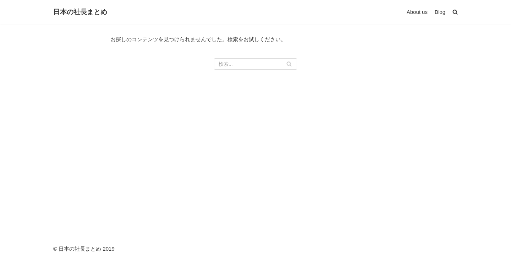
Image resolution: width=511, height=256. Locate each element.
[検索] (255, 64)
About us (417, 12)
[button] (455, 12)
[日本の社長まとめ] (80, 12)
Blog (440, 12)
